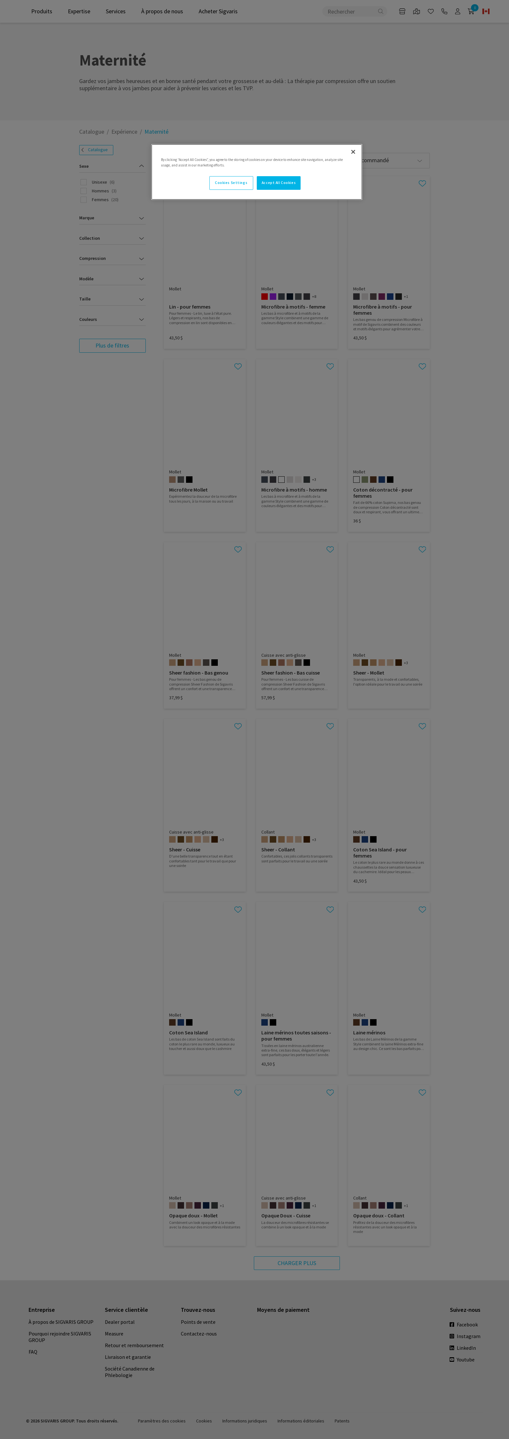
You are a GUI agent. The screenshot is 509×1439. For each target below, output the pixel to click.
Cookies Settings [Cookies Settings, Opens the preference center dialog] (231, 182)
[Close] (353, 152)
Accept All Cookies (279, 182)
